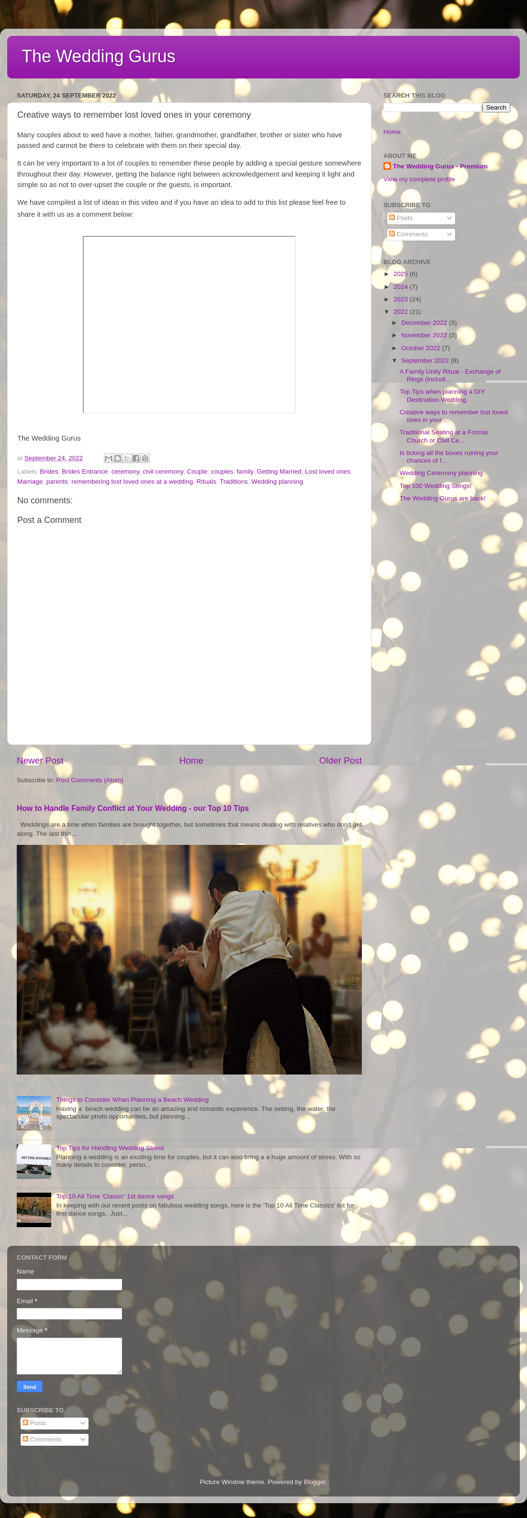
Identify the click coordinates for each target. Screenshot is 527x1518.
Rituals (206, 481)
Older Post (340, 760)
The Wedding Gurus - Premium (440, 166)
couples (222, 471)
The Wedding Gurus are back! (443, 498)
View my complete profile (419, 179)
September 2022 (426, 360)
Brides (49, 471)
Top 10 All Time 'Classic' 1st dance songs (115, 1196)
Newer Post (40, 760)
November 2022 (425, 335)
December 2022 (425, 322)
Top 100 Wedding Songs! (436, 485)
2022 (401, 311)
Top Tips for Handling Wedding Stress (110, 1148)
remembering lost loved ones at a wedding (132, 481)
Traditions (234, 481)
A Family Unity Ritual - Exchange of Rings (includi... (450, 375)
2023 (401, 299)
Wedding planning (277, 481)
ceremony (125, 471)
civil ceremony (163, 471)
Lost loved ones (327, 471)
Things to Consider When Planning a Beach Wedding (132, 1099)
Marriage (30, 481)
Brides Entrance (85, 471)
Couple (197, 471)
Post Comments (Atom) (89, 780)
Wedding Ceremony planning (441, 472)
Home (191, 760)
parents (57, 481)
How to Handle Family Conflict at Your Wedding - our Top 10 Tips (133, 808)
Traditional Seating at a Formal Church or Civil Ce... (444, 436)
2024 (401, 286)
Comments (408, 234)
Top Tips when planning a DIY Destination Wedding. (442, 395)
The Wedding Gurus (99, 56)
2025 (401, 273)
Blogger (315, 1481)
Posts (401, 218)
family (245, 471)
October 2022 (421, 348)
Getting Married (279, 471)
